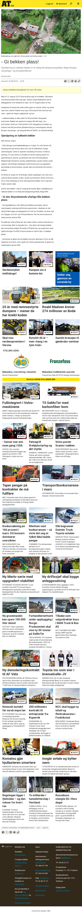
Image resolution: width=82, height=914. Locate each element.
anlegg (45, 828)
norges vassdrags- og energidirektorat (18, 828)
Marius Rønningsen (43, 870)
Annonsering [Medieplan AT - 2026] (40, 890)
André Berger (40, 862)
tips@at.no (19, 873)
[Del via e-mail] (75, 81)
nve (38, 828)
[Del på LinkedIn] (72, 81)
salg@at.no (44, 878)
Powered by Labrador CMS (41, 911)
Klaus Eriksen (20, 855)
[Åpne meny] (78, 3)
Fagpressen (19, 884)
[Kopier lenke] (79, 81)
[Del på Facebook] (65, 81)
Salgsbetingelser (42, 886)
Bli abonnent (61, 4)
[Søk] (71, 3)
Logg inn (49, 4)
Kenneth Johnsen (63, 890)
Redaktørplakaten (22, 898)
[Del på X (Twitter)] (68, 81)
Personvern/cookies (23, 903)
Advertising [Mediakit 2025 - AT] (40, 895)
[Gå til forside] (8, 4)
